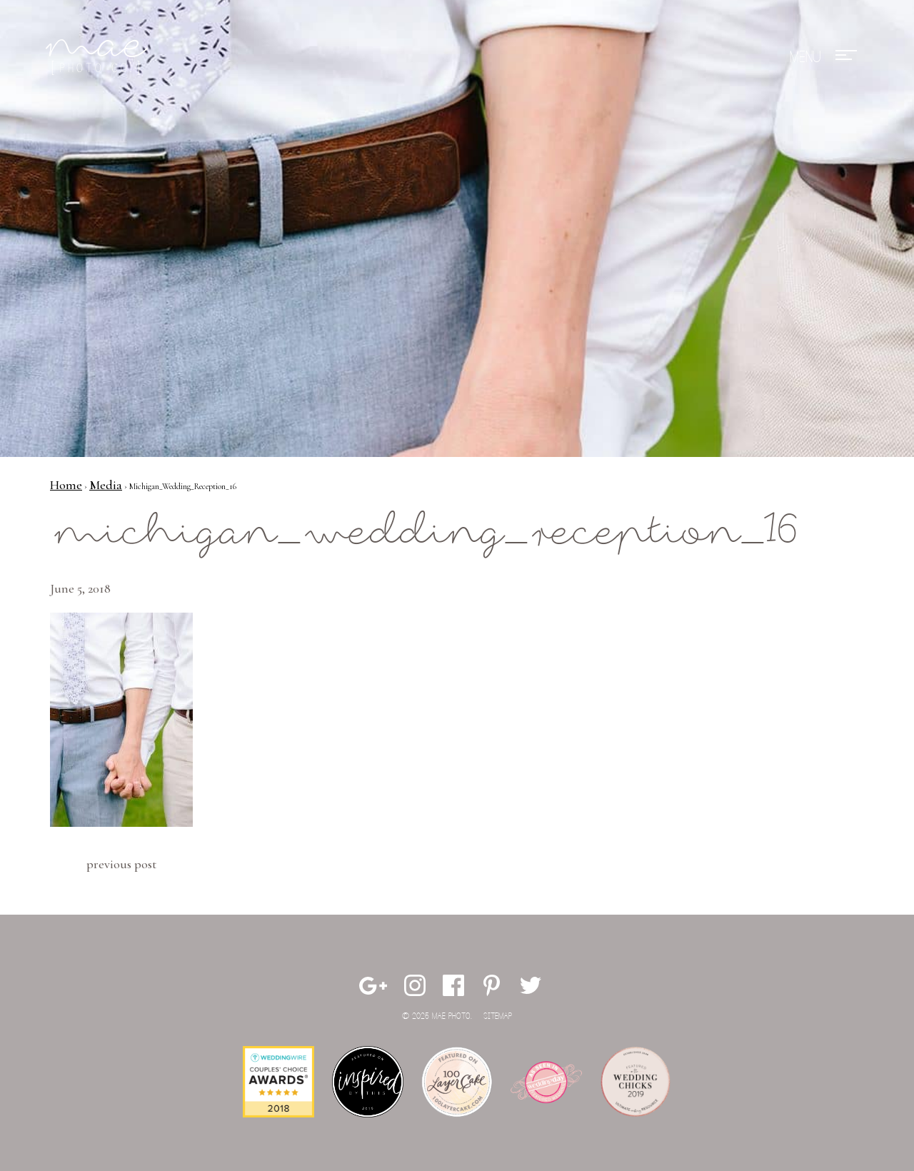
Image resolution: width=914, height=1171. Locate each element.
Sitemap (497, 1016)
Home (66, 485)
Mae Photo (99, 57)
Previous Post (121, 864)
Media (105, 485)
